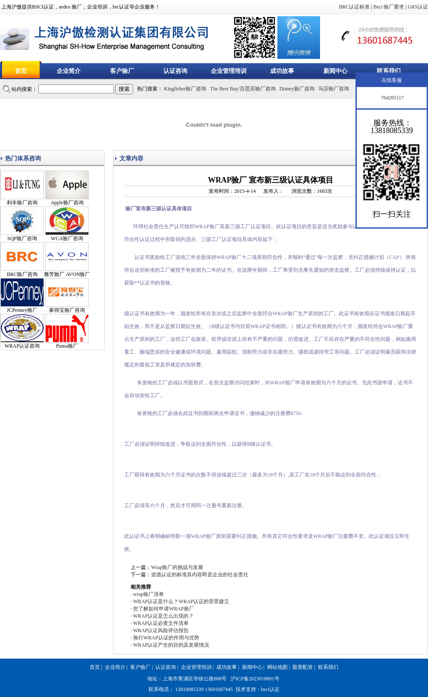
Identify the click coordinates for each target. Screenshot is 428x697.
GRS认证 (418, 7)
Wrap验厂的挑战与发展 (177, 567)
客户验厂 (122, 71)
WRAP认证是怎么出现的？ (163, 616)
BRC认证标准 (354, 7)
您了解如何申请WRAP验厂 (163, 609)
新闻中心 (335, 71)
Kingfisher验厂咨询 (185, 89)
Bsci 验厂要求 (388, 7)
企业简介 (69, 71)
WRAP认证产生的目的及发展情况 (171, 645)
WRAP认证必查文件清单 (161, 623)
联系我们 (389, 71)
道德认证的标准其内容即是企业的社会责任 (199, 575)
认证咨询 (175, 71)
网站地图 (277, 667)
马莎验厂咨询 (333, 89)
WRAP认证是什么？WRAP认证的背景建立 (181, 601)
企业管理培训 (229, 71)
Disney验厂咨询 (297, 89)
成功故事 (282, 71)
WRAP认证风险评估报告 (161, 630)
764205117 (392, 98)
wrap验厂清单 (148, 594)
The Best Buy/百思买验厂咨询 (242, 89)
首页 (21, 71)
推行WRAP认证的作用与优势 (166, 638)
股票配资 (302, 667)
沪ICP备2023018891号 (255, 679)
